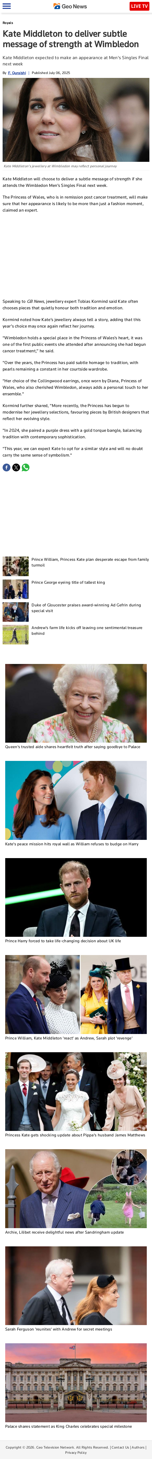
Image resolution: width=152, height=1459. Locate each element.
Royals (8, 23)
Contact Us (120, 1447)
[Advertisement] (76, 255)
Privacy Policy (76, 1452)
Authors (138, 1447)
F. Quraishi (17, 73)
